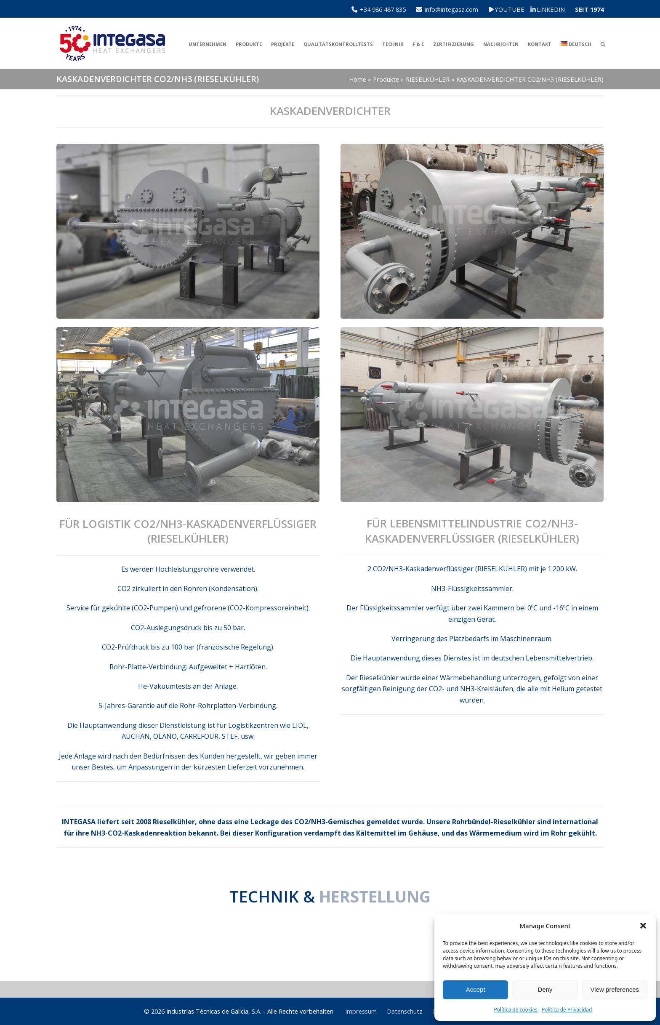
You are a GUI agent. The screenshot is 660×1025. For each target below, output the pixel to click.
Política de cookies (516, 1009)
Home (357, 79)
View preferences (615, 989)
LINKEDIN (551, 9)
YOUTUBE (515, 9)
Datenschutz (404, 1011)
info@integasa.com (451, 9)
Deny (545, 989)
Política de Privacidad (567, 1009)
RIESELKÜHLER (428, 79)
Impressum (361, 1011)
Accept (475, 989)
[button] (643, 925)
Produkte (386, 79)
